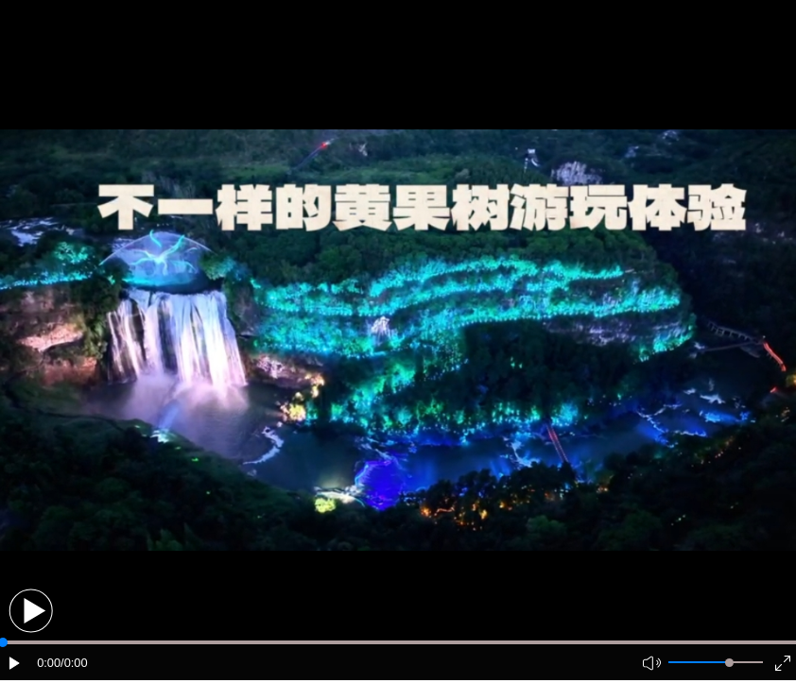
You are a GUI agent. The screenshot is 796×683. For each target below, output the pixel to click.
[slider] (729, 662)
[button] (31, 611)
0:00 (49, 663)
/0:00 (74, 663)
